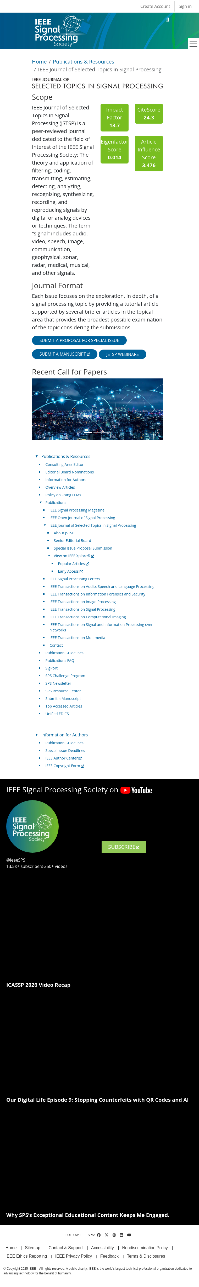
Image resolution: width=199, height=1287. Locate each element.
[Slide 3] (107, 433)
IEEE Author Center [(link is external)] (64, 758)
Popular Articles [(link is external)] (73, 563)
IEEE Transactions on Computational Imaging (88, 616)
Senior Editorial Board (72, 540)
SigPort (52, 668)
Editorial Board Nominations (70, 472)
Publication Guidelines (65, 652)
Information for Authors (66, 479)
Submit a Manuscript (63, 698)
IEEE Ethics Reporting (26, 1256)
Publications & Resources (83, 61)
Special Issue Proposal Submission (83, 548)
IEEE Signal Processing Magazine (77, 510)
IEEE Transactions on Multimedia (77, 637)
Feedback (109, 1256)
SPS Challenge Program (65, 675)
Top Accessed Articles (64, 706)
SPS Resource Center (63, 690)
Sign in (185, 6)
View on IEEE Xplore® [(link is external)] (74, 555)
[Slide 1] (88, 433)
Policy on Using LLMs (63, 494)
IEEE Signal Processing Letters (75, 578)
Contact (56, 645)
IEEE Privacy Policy (73, 1256)
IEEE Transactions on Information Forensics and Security (97, 594)
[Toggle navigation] (193, 44)
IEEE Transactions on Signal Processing (82, 609)
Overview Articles (60, 487)
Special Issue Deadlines (65, 750)
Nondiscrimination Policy (145, 1248)
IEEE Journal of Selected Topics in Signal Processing (93, 525)
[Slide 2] (97, 433)
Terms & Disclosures (146, 1256)
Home (39, 61)
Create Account (155, 6)
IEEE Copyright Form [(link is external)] (65, 765)
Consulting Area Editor (65, 464)
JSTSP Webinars (122, 354)
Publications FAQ (60, 660)
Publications (56, 502)
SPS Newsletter (58, 683)
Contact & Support (65, 1248)
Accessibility (102, 1248)
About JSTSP (64, 532)
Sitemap (32, 1248)
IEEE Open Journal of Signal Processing (82, 517)
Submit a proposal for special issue (79, 340)
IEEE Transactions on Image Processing (83, 601)
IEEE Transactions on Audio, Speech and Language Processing (102, 586)
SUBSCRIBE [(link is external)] (123, 846)
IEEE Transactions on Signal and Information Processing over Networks (101, 627)
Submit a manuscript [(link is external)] (65, 354)
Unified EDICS (57, 713)
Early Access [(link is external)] (70, 571)
